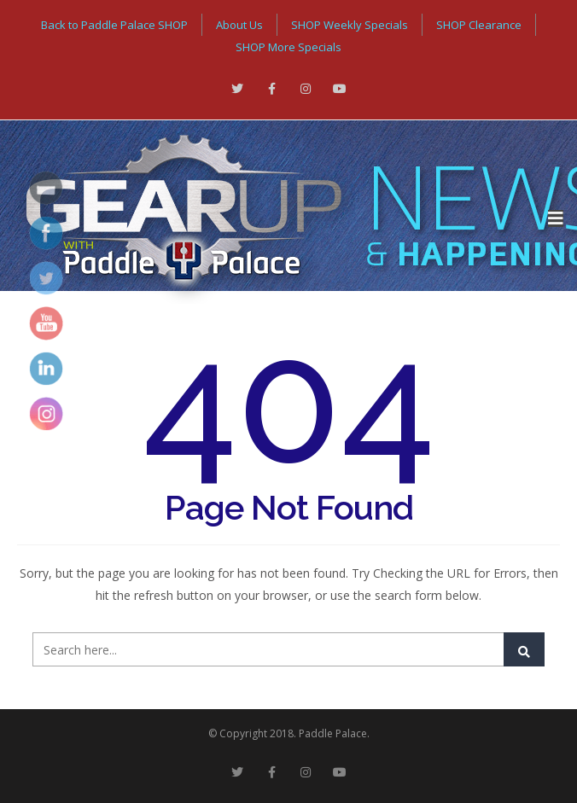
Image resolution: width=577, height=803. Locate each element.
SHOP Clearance (479, 24)
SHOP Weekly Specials (349, 24)
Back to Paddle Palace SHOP (114, 24)
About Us (239, 24)
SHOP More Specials (288, 47)
